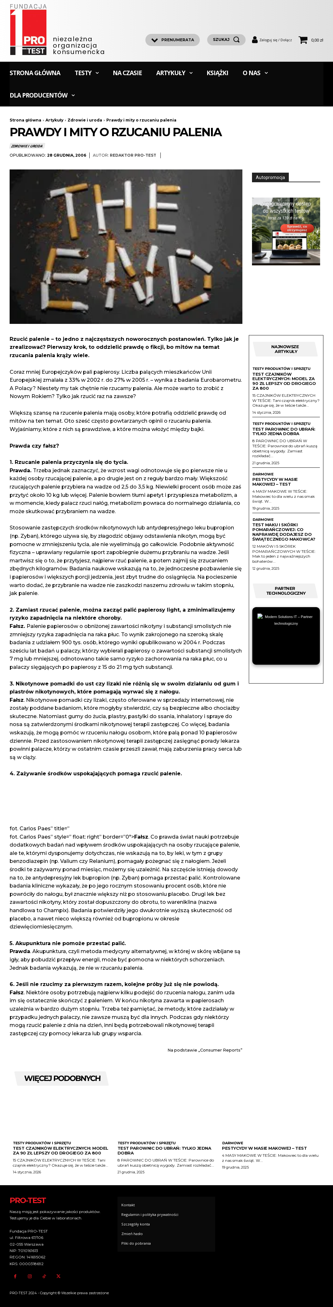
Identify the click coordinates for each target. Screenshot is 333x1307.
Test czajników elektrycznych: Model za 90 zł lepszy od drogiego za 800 (284, 381)
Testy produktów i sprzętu (281, 369)
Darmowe (263, 474)
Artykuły (54, 120)
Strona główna (25, 120)
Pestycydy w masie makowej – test (275, 482)
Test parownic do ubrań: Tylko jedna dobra (283, 431)
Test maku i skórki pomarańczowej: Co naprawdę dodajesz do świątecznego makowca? (283, 532)
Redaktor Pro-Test (133, 155)
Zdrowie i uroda (85, 120)
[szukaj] (226, 39)
